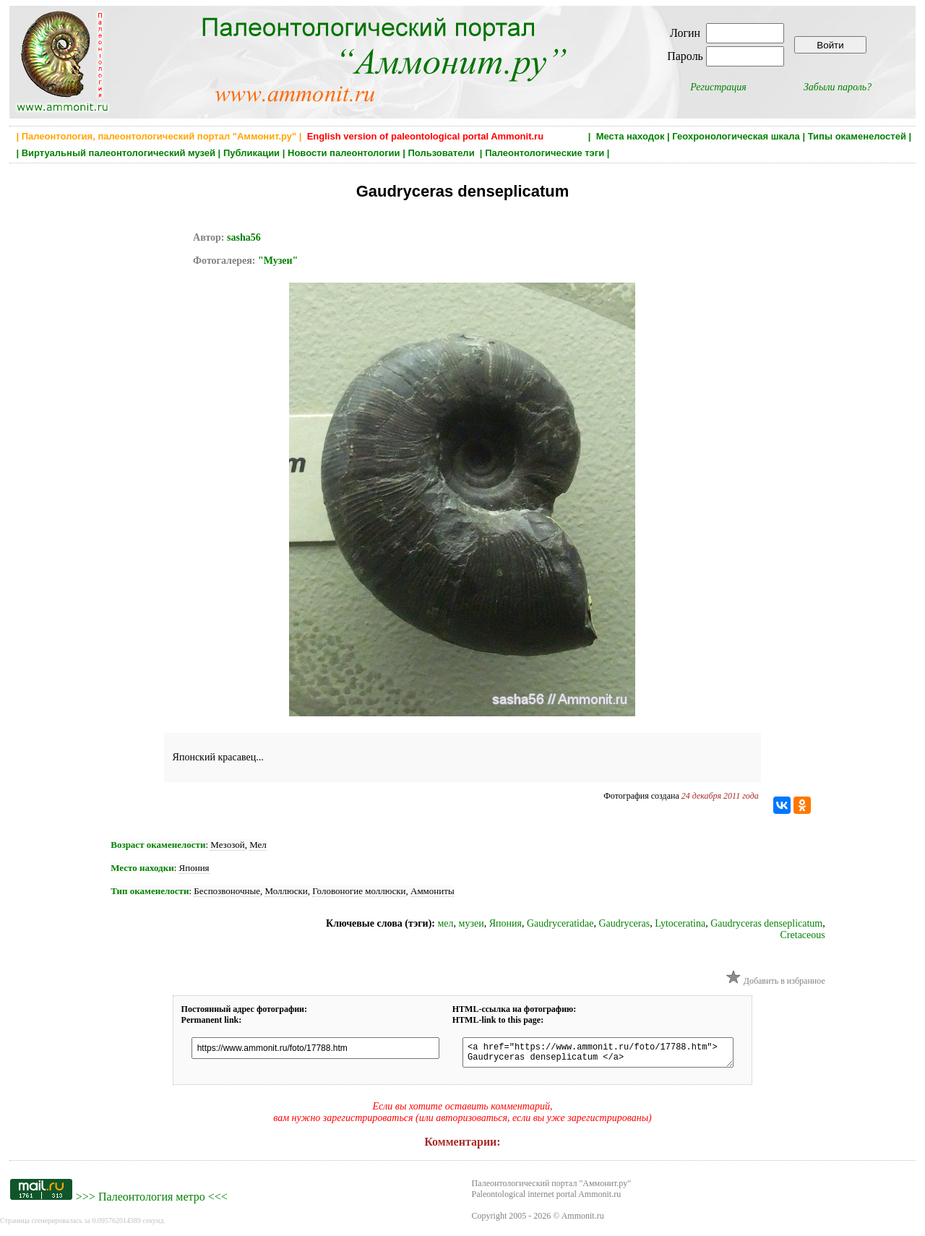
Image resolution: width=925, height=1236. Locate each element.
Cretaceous (802, 935)
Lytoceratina (680, 923)
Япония (194, 867)
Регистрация (718, 87)
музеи (471, 923)
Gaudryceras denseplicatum (766, 923)
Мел (258, 844)
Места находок (630, 136)
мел (445, 923)
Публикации (251, 152)
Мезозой (227, 844)
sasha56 (244, 237)
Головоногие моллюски (358, 890)
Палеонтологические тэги (544, 152)
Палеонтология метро (151, 1201)
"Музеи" (278, 260)
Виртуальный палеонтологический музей (118, 152)
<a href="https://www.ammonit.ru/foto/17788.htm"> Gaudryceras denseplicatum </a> (596, 1054)
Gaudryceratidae (560, 923)
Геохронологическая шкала (735, 136)
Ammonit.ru (583, 1220)
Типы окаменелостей (857, 136)
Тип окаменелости (150, 890)
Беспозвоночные (227, 890)
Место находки (142, 867)
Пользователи (442, 152)
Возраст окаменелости (158, 844)
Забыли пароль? (838, 87)
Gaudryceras (624, 923)
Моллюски (285, 890)
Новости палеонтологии (344, 152)
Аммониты (432, 890)
